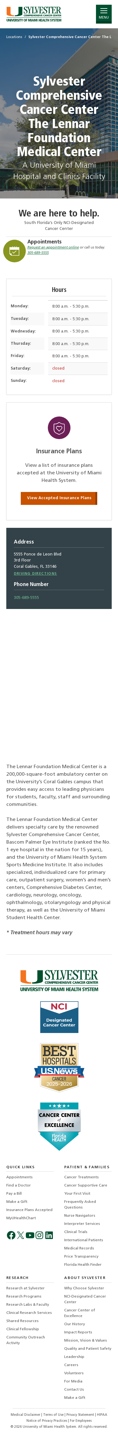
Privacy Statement (80, 1415)
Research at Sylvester (25, 1288)
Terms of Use (54, 1415)
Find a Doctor (18, 1185)
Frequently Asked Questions (80, 1204)
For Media (73, 1381)
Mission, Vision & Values (85, 1341)
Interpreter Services (82, 1224)
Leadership (74, 1357)
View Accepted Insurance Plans (59, 498)
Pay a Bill (14, 1194)
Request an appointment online (53, 247)
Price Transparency (81, 1257)
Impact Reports (78, 1332)
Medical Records (79, 1248)
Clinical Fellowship (22, 1329)
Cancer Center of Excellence (79, 1313)
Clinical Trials (75, 1232)
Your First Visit (77, 1194)
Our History (74, 1324)
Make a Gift (16, 1202)
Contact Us (74, 1390)
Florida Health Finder (83, 1265)
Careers (71, 1365)
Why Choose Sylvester (84, 1288)
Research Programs (24, 1296)
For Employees (81, 1421)
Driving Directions (35, 574)
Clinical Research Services (29, 1313)
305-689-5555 (38, 253)
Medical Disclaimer (26, 1415)
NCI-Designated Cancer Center (85, 1299)
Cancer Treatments (81, 1177)
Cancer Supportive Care (85, 1185)
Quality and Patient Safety (87, 1349)
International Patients (83, 1240)
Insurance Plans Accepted (29, 1210)
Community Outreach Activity (25, 1340)
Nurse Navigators (79, 1216)
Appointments (44, 242)
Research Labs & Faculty (27, 1305)
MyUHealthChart (21, 1218)
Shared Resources (22, 1321)
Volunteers (74, 1373)
